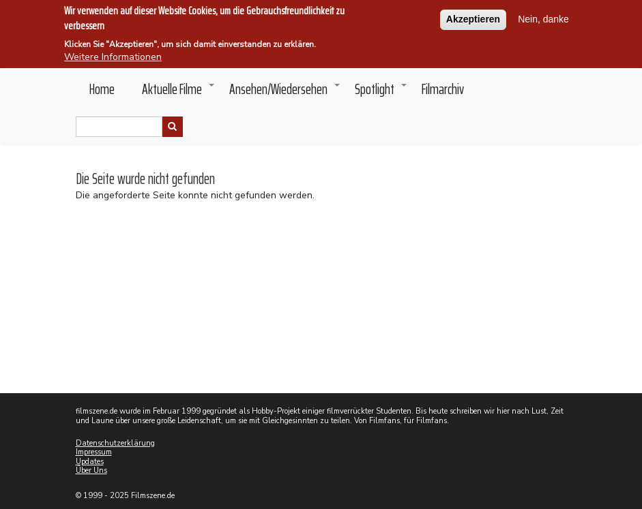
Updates (90, 462)
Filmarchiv (443, 89)
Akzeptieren (473, 17)
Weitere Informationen (113, 54)
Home (102, 89)
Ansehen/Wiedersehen (285, 93)
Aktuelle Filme (179, 93)
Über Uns (91, 470)
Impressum (94, 452)
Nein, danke (543, 17)
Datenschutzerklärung (115, 443)
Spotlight (381, 93)
